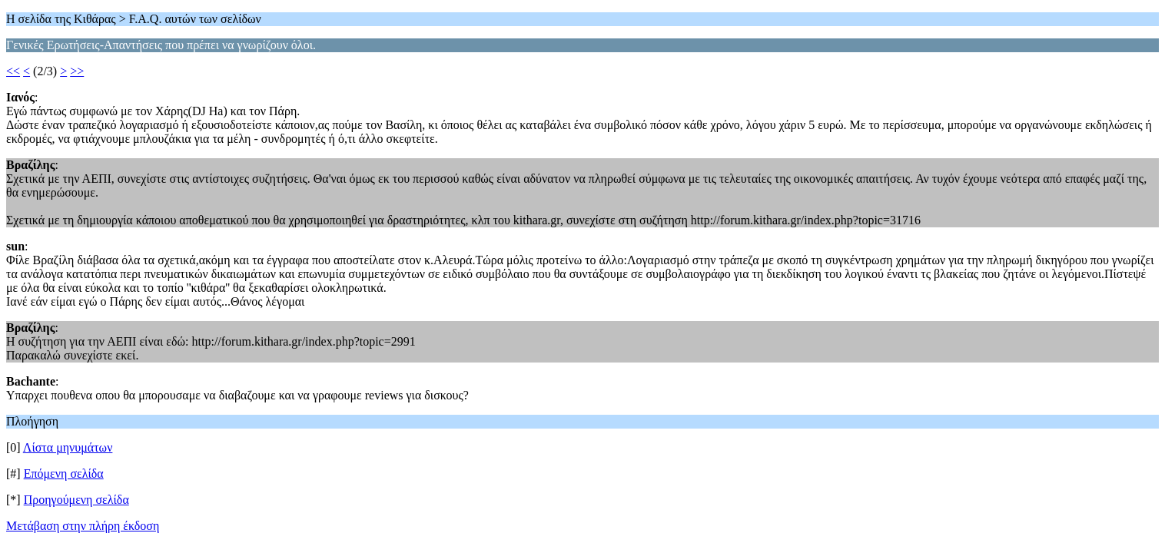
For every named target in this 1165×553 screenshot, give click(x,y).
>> (77, 71)
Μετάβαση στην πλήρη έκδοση (82, 525)
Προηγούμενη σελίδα (76, 499)
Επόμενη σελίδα (64, 473)
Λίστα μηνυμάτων (68, 447)
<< (13, 71)
